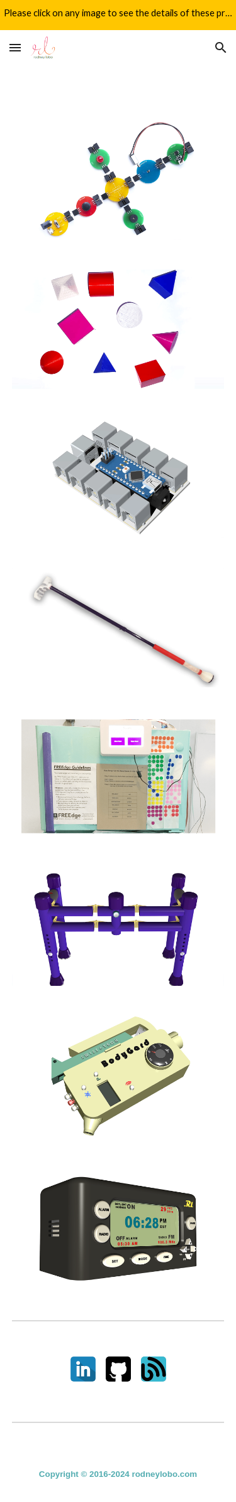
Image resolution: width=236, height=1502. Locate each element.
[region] (118, 15)
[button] (15, 47)
